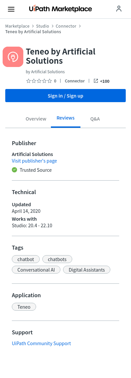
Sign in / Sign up (65, 95)
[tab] (36, 120)
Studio (42, 26)
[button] (26, 259)
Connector (66, 26)
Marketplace (17, 26)
